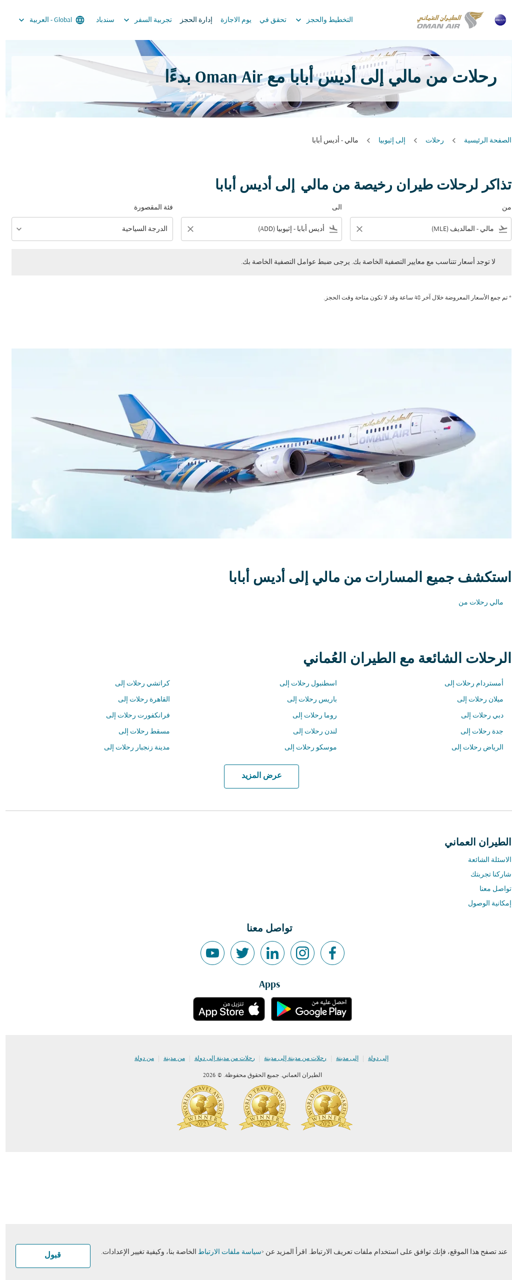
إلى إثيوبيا (386, 140)
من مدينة (169, 1059)
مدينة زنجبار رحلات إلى (131, 748)
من (501, 208)
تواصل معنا (490, 889)
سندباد (99, 20)
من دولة (138, 1059)
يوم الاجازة (230, 20)
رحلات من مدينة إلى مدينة (289, 1059)
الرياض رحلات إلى (472, 748)
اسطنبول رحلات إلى (303, 684)
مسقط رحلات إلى (138, 732)
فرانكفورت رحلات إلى (132, 716)
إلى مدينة (341, 1059)
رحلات (429, 140)
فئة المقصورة (148, 208)
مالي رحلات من (475, 602)
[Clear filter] (353, 229)
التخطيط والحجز (316, 20)
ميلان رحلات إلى (475, 700)
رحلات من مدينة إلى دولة (219, 1059)
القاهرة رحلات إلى (138, 700)
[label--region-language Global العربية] (45, 20)
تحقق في (267, 20)
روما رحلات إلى (309, 716)
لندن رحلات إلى (310, 732)
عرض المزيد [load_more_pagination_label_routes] (256, 776)
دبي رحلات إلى (477, 716)
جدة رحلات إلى (476, 732)
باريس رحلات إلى (307, 700)
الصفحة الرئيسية (482, 140)
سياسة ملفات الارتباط (224, 1252)
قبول (47, 1256)
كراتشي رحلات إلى (137, 684)
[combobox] (432, 229)
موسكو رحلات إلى (305, 748)
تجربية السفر (139, 20)
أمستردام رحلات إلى (468, 684)
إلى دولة (372, 1059)
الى (331, 208)
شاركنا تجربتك (485, 874)
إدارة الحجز (190, 20)
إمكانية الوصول (484, 904)
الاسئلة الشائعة (484, 860)
